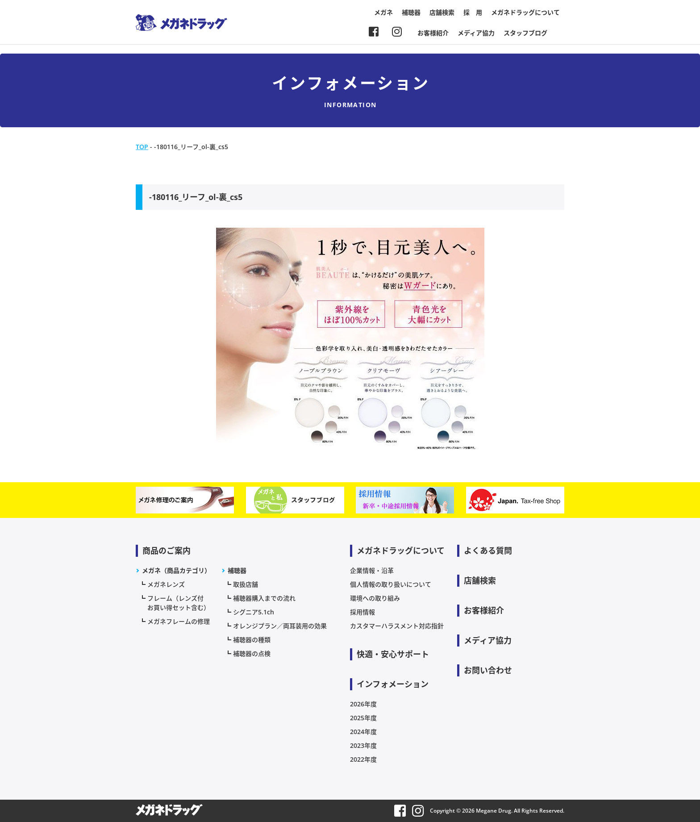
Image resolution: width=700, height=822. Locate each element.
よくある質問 (488, 550)
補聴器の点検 (252, 653)
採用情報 (362, 612)
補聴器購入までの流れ (264, 598)
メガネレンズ (166, 584)
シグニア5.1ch (253, 612)
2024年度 (363, 731)
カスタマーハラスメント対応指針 (397, 626)
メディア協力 (476, 33)
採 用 (472, 12)
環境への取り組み (375, 598)
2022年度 (363, 759)
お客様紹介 (433, 33)
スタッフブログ (525, 33)
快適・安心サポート (393, 654)
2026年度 (363, 704)
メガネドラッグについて (525, 12)
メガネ (383, 12)
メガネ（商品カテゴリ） (176, 570)
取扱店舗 (245, 584)
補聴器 (411, 12)
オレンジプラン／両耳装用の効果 (280, 626)
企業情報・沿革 (372, 570)
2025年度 (363, 718)
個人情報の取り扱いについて (390, 584)
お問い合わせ (488, 670)
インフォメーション (393, 684)
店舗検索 (441, 12)
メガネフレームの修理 (178, 621)
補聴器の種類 (252, 639)
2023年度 (363, 745)
